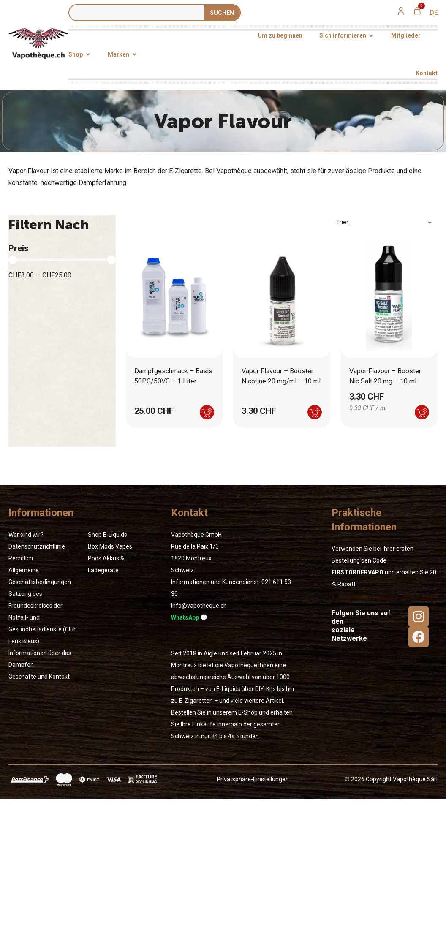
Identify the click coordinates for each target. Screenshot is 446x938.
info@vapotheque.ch (199, 605)
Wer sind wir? (26, 534)
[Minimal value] (62, 260)
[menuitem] (434, 12)
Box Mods (101, 546)
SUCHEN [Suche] (222, 12)
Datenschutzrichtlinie (36, 546)
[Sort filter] (387, 222)
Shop (95, 534)
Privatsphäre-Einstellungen (253, 779)
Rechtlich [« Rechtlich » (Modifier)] (20, 558)
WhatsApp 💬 (189, 617)
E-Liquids (115, 534)
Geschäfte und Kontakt (39, 676)
